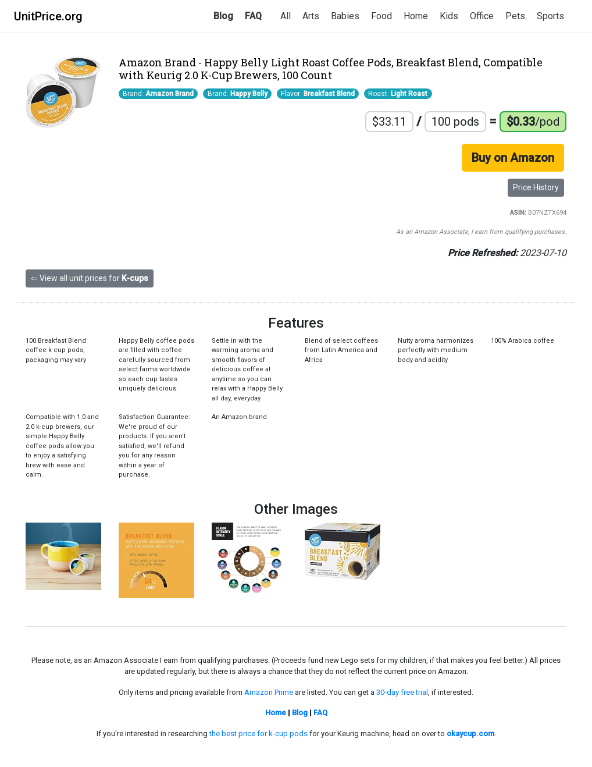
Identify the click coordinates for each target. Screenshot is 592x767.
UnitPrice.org (48, 16)
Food (381, 16)
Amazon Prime (268, 692)
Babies (345, 16)
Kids (449, 16)
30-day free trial (402, 692)
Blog (223, 16)
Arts (310, 16)
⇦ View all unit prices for (89, 278)
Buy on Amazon (513, 158)
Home (416, 16)
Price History (536, 187)
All (285, 16)
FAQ (253, 16)
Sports (550, 16)
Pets (515, 16)
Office (482, 16)
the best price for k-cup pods (258, 733)
